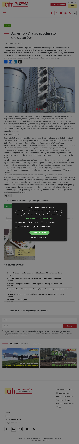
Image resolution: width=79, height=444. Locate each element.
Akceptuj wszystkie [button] (39, 232)
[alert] (39, 222)
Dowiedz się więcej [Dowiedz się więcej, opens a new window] (57, 215)
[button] (39, 218)
